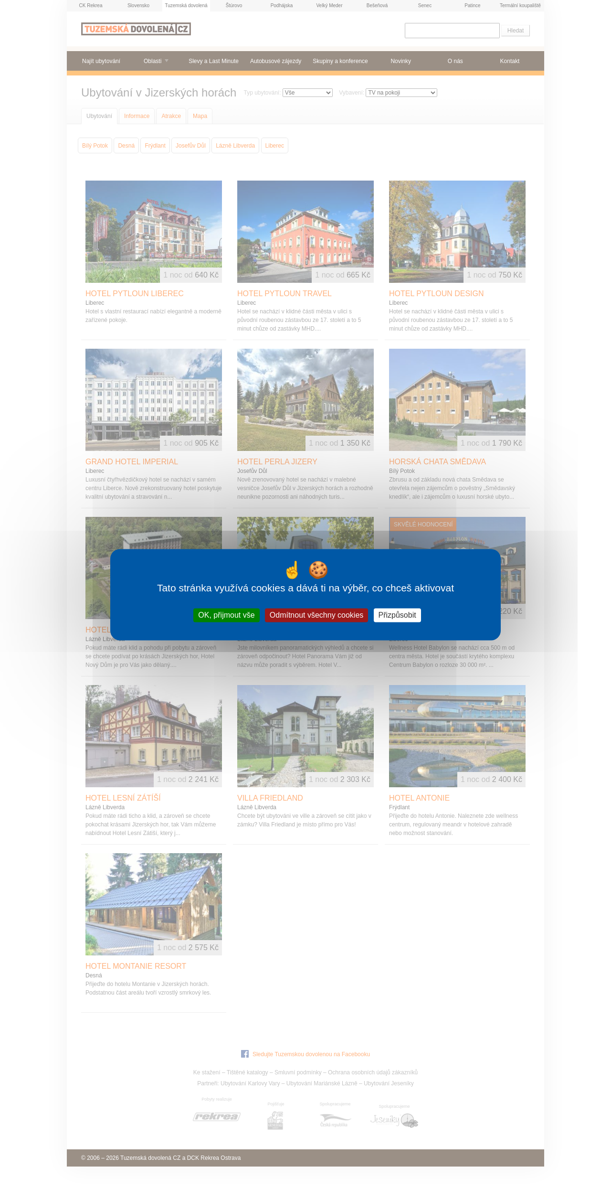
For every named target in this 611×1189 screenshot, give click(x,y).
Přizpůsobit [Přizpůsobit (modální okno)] (397, 615)
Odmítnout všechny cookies (317, 615)
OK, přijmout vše (226, 615)
